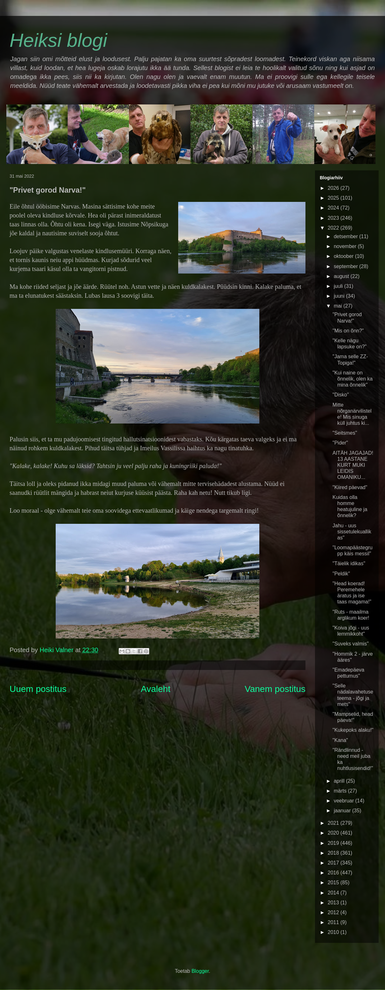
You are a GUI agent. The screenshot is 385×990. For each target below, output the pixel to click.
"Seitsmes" (344, 433)
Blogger (200, 971)
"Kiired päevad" (349, 487)
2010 (334, 932)
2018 (334, 853)
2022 (334, 228)
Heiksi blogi (58, 40)
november (346, 246)
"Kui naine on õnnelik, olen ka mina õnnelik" (352, 379)
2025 (334, 198)
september (346, 266)
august (342, 276)
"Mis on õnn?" (348, 330)
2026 (334, 188)
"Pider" (340, 442)
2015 (334, 882)
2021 (334, 823)
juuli (339, 286)
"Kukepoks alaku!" (353, 730)
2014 (334, 892)
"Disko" (340, 394)
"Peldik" (341, 573)
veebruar (344, 800)
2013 (334, 902)
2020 (334, 833)
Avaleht (156, 689)
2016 (334, 872)
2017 (334, 862)
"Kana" (340, 740)
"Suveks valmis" (350, 643)
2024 (334, 207)
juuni (340, 296)
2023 (334, 218)
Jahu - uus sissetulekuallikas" (351, 531)
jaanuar (343, 810)
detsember (346, 236)
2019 (334, 843)
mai (338, 306)
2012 (334, 912)
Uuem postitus (38, 689)
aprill (340, 781)
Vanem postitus (275, 689)
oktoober (344, 256)
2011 (334, 922)
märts (341, 791)
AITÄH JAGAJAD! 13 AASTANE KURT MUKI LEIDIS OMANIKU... (352, 465)
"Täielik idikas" (348, 563)
